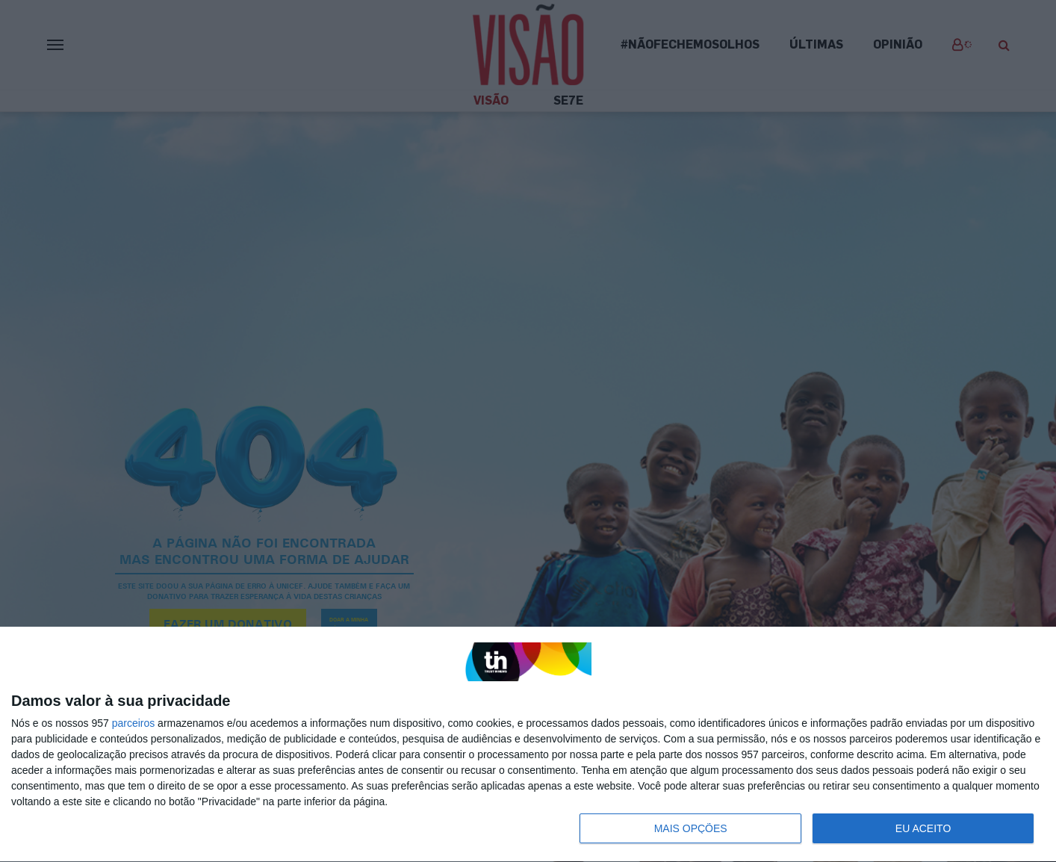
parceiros (133, 723)
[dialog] (528, 744)
